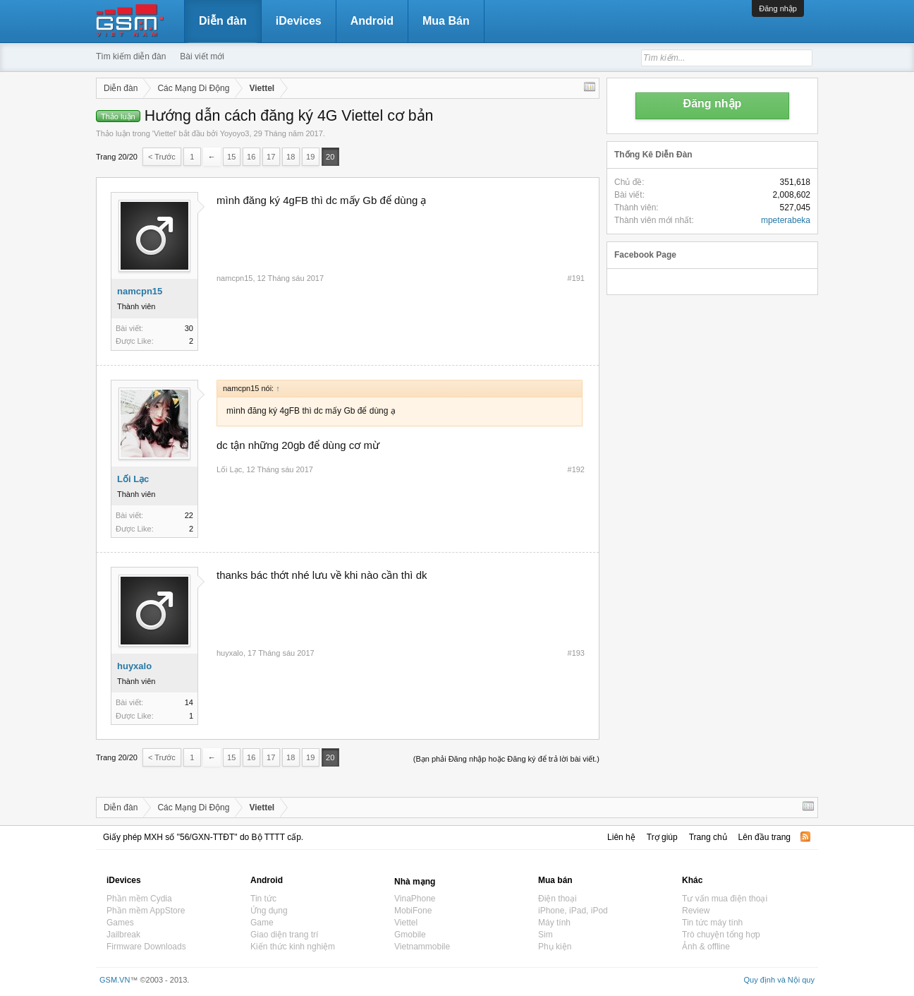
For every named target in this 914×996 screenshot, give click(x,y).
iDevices (299, 21)
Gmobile (410, 935)
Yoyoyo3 (235, 133)
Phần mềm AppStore (145, 911)
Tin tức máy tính (712, 923)
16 (251, 156)
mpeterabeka (785, 220)
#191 (576, 278)
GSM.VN (114, 980)
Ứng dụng (269, 911)
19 (310, 156)
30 (189, 328)
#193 (576, 653)
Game (262, 923)
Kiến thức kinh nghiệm (292, 947)
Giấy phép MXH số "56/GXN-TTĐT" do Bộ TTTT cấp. (203, 837)
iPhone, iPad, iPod (573, 911)
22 (189, 515)
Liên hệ (621, 837)
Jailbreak (123, 935)
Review (695, 911)
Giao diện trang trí (284, 935)
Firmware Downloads (146, 947)
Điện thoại (557, 899)
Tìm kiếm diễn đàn (131, 56)
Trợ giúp (662, 837)
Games (120, 923)
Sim (545, 935)
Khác (692, 880)
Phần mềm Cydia (139, 899)
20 (330, 156)
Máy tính (554, 923)
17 (271, 156)
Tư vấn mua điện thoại (724, 899)
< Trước (162, 156)
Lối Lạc (133, 479)
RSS (805, 836)
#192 (576, 469)
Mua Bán (446, 21)
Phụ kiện (554, 947)
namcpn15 (139, 291)
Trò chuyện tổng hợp (721, 935)
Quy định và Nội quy (779, 980)
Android (372, 21)
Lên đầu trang (764, 837)
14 (189, 702)
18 (290, 156)
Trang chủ (708, 837)
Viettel (164, 133)
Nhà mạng (414, 882)
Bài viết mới (202, 56)
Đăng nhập (778, 8)
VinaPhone (415, 899)
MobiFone (413, 911)
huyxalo (134, 666)
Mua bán (555, 880)
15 (231, 156)
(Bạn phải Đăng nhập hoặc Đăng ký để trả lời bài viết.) (506, 759)
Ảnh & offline (706, 947)
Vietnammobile (422, 947)
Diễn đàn (223, 21)
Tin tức (263, 899)
